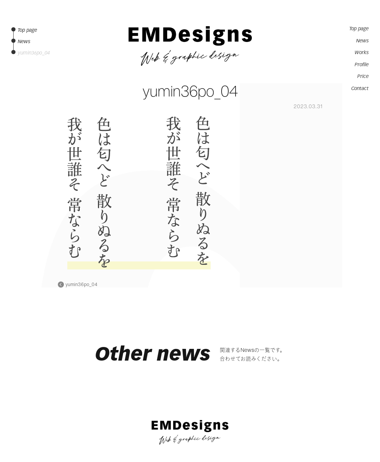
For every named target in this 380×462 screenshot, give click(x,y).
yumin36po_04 (81, 285)
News (362, 41)
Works (362, 52)
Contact (360, 88)
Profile (362, 64)
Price (363, 76)
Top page (359, 28)
